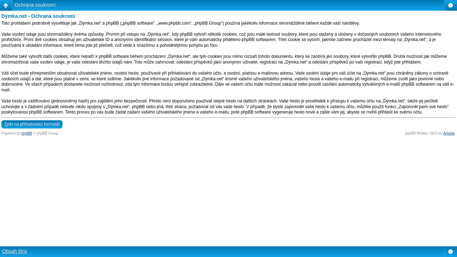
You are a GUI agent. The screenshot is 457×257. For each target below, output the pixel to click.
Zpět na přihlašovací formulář (32, 124)
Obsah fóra (14, 251)
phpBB (26, 133)
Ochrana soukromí (35, 5)
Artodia (449, 133)
